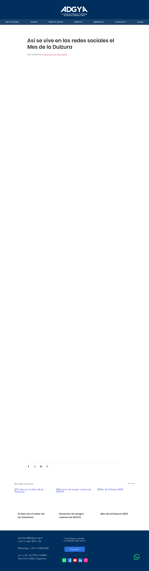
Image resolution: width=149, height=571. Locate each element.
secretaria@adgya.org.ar (30, 537)
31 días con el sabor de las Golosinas (31, 515)
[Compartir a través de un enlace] (47, 466)
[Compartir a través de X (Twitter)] (34, 466)
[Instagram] (86, 560)
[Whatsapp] (64, 560)
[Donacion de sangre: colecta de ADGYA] (74, 498)
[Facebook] (70, 560)
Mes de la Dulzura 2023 (114, 513)
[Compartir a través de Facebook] (28, 466)
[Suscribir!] (75, 549)
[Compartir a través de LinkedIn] (41, 466)
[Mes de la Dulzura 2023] (116, 498)
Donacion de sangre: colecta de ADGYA (71, 515)
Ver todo (131, 483)
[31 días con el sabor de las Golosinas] (33, 498)
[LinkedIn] (80, 560)
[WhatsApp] (136, 557)
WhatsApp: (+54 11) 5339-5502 (33, 548)
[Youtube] (75, 560)
